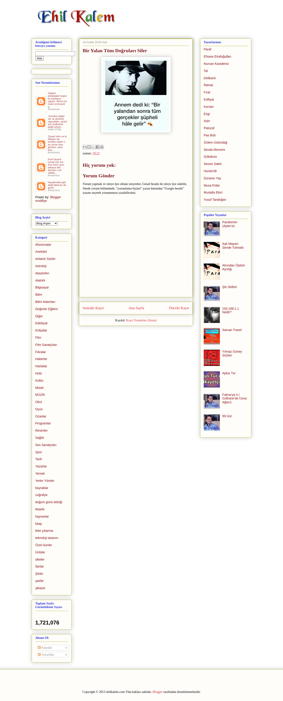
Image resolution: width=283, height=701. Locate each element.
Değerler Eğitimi (46, 309)
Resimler (41, 430)
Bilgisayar (42, 287)
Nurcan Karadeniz (216, 63)
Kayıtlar (45, 647)
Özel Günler (43, 545)
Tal (206, 71)
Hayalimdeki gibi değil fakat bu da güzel (57, 185)
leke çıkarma (44, 530)
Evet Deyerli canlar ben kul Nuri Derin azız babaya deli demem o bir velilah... (56, 166)
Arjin (207, 121)
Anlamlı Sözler (45, 259)
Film (38, 337)
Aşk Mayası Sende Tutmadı (233, 245)
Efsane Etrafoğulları (217, 56)
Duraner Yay (212, 178)
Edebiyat (41, 323)
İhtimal (208, 85)
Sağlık (39, 438)
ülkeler (39, 559)
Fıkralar (40, 352)
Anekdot (41, 251)
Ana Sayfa (136, 308)
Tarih (38, 459)
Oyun (39, 409)
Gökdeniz (210, 156)
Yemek (40, 473)
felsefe (39, 509)
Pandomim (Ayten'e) (229, 224)
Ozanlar (40, 416)
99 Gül (227, 416)
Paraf (207, 49)
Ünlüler (40, 552)
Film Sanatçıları (46, 345)
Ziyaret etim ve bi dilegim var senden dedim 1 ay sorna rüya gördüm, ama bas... (57, 143)
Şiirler (39, 573)
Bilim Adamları (45, 302)
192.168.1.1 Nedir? (230, 310)
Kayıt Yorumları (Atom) (141, 320)
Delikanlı (210, 78)
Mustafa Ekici (213, 192)
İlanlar (39, 566)
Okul (38, 402)
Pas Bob (210, 135)
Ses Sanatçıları (46, 445)
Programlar (43, 423)
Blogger (158, 692)
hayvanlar (42, 516)
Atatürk (40, 280)
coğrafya (41, 495)
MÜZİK (40, 395)
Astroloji (40, 266)
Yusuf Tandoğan (215, 199)
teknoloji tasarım (46, 538)
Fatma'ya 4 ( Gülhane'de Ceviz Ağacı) (234, 398)
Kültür (39, 380)
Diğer (39, 316)
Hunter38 (210, 171)
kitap (38, 523)
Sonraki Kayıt (93, 308)
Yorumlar (46, 654)
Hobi (38, 373)
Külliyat (209, 99)
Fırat (207, 92)
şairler (39, 581)
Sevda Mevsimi (214, 149)
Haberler (41, 359)
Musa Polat (211, 185)
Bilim (38, 294)
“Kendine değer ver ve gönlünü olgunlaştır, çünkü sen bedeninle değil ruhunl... (57, 121)
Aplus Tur (229, 373)
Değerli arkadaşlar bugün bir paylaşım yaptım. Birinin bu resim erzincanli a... (57, 100)
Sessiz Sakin (213, 164)
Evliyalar (41, 330)
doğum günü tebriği (48, 502)
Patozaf (209, 128)
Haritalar (41, 366)
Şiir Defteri (229, 287)
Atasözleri (42, 273)
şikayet (40, 588)
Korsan (209, 106)
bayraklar (41, 488)
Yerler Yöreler (44, 480)
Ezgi (207, 114)
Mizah (39, 388)
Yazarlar (41, 466)
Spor (38, 452)
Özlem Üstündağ (215, 142)
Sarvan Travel (232, 330)
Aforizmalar (43, 244)
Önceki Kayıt (179, 308)
